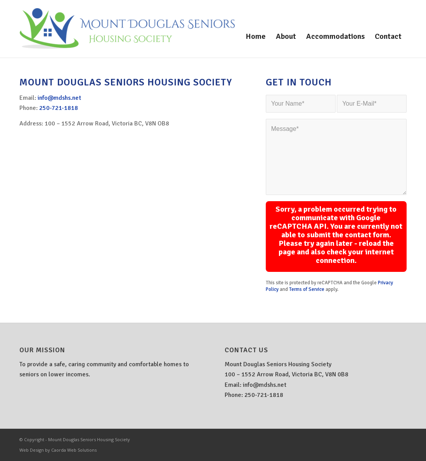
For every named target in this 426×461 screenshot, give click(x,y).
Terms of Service (306, 289)
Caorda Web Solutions (74, 450)
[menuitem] (256, 36)
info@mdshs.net (59, 98)
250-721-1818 (58, 108)
